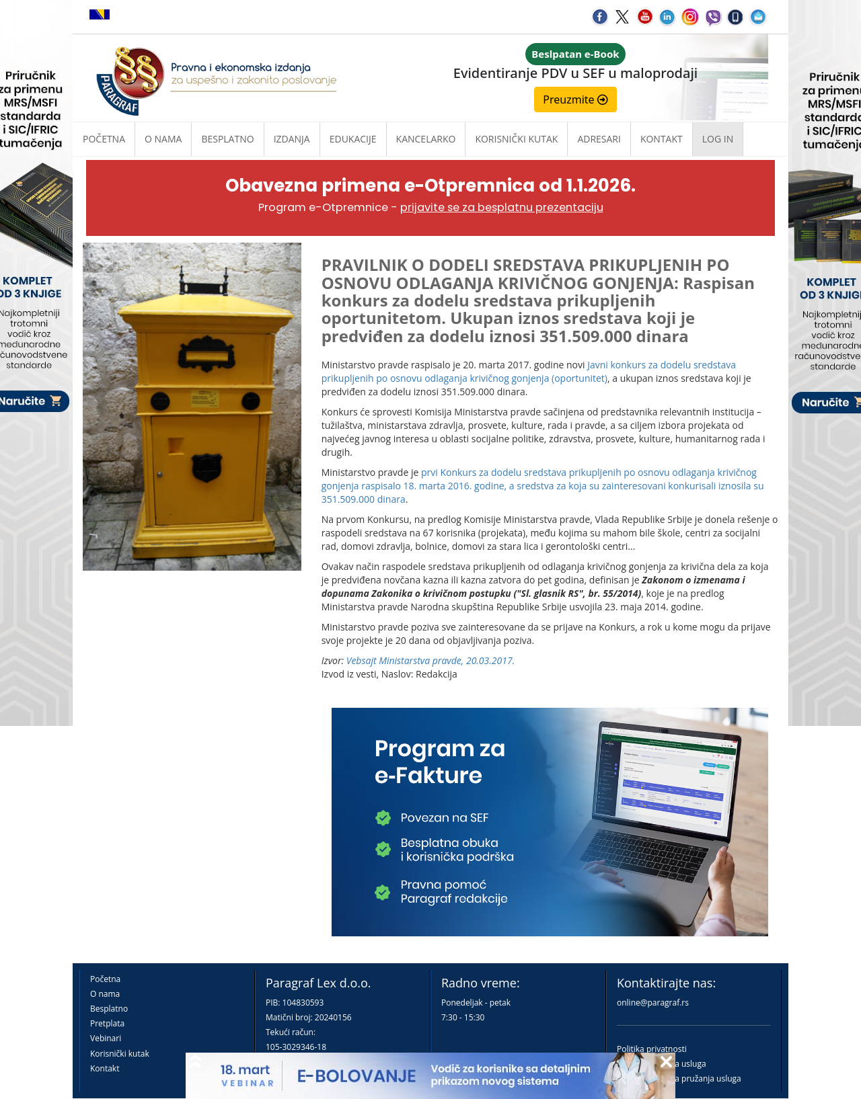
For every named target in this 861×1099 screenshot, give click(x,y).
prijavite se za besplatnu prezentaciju (501, 207)
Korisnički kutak (119, 1053)
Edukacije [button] (353, 138)
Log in (717, 138)
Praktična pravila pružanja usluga (679, 1078)
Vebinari (105, 1038)
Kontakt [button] (661, 138)
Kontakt (104, 1068)
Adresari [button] (599, 138)
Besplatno (227, 138)
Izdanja (292, 138)
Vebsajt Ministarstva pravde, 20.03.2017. (430, 660)
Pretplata (107, 1023)
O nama (163, 138)
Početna (104, 138)
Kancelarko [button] (426, 138)
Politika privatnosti (652, 1049)
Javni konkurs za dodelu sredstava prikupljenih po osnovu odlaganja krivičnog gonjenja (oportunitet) (529, 371)
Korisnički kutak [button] (516, 138)
